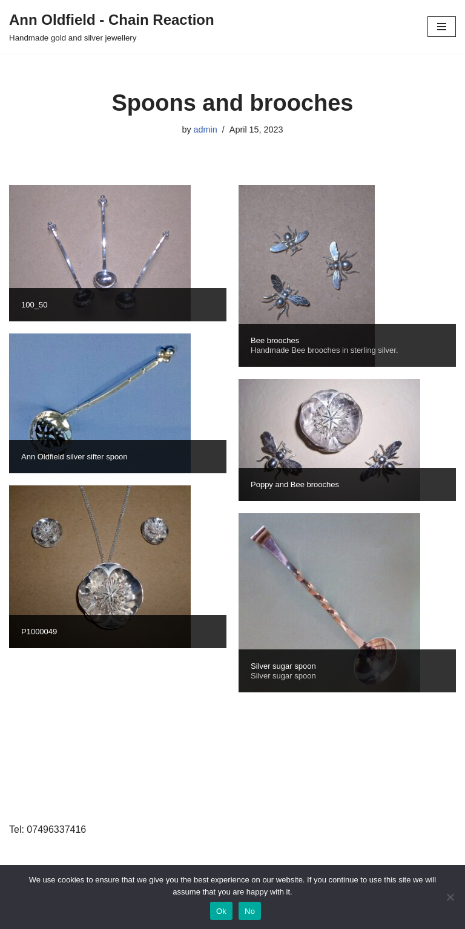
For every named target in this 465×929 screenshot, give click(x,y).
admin (205, 129)
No (250, 911)
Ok (221, 911)
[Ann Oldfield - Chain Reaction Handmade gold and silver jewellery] (111, 26)
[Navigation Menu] (441, 26)
